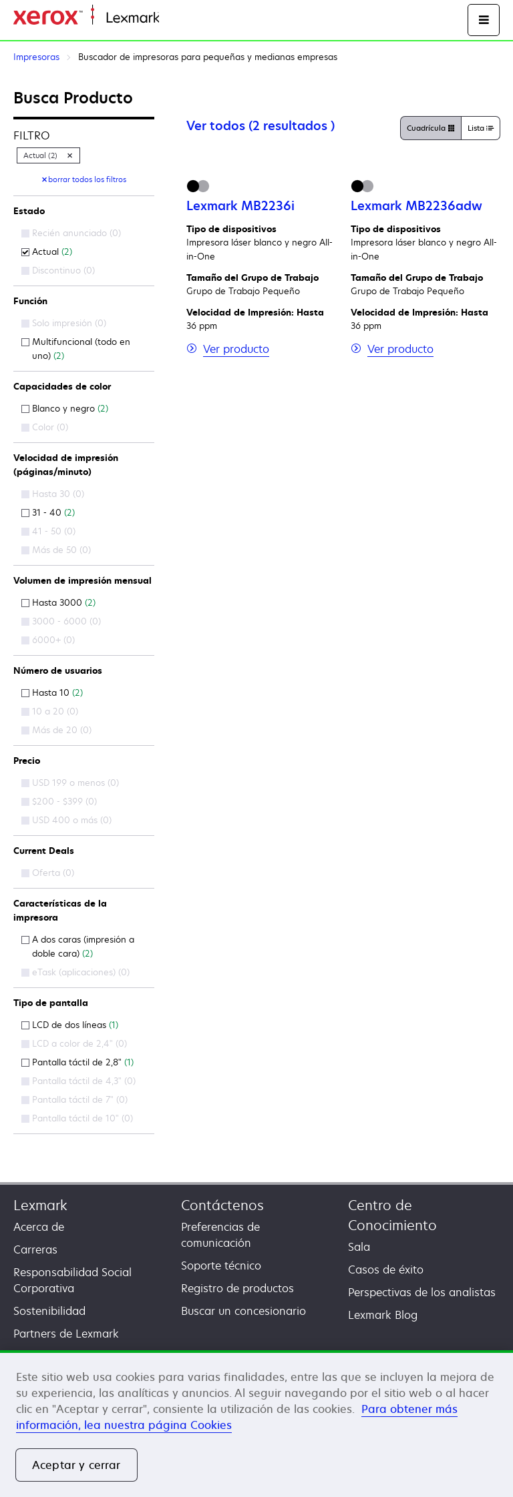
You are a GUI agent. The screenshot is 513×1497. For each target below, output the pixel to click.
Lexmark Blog (382, 1315)
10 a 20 (49, 711)
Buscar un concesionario (243, 1311)
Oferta (47, 873)
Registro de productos (237, 1288)
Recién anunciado (71, 233)
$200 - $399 (59, 801)
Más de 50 (56, 550)
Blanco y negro (64, 408)
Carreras (35, 1249)
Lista (481, 129)
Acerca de (38, 1226)
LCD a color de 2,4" (74, 1043)
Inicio (171, 18)
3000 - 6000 (61, 621)
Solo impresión (63, 323)
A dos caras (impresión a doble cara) (77, 946)
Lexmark (40, 1205)
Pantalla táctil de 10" (77, 1118)
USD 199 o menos (70, 783)
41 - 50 (48, 531)
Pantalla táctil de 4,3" (78, 1081)
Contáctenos (222, 1205)
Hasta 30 (52, 494)
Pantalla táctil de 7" (74, 1099)
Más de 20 (56, 730)
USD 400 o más (66, 820)
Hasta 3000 (58, 602)
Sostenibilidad (49, 1311)
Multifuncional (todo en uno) (75, 349)
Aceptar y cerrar (76, 1465)
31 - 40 (48, 512)
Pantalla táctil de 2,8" (77, 1062)
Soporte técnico (221, 1265)
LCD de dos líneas (69, 1025)
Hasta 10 (52, 692)
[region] (256, 1423)
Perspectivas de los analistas (422, 1292)
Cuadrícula (431, 129)
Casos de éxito (385, 1269)
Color (44, 427)
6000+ (48, 640)
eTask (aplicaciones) (75, 972)
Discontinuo (58, 270)
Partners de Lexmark (66, 1333)
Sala (359, 1246)
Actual (46, 251)
